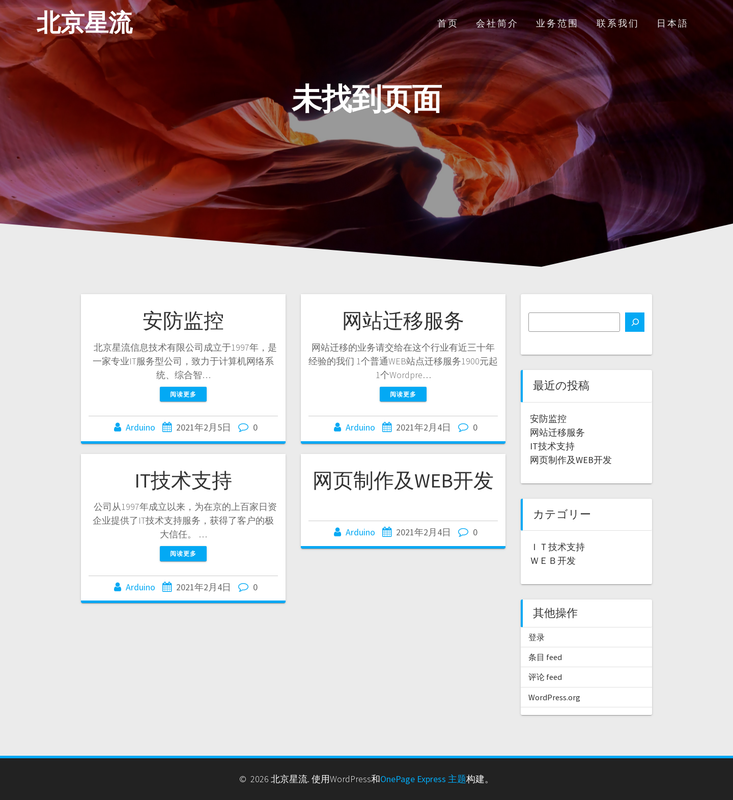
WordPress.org (554, 697)
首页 (448, 23)
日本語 (673, 23)
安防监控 (183, 320)
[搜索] (634, 322)
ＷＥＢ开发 (553, 560)
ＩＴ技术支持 (557, 547)
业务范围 (557, 23)
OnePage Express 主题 (423, 779)
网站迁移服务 (403, 320)
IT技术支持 (183, 480)
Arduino (140, 427)
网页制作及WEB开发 (403, 480)
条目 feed (545, 657)
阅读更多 (183, 394)
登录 (536, 637)
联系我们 (618, 23)
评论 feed (545, 677)
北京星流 (84, 23)
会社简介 (497, 23)
